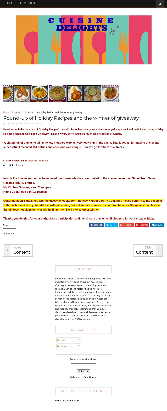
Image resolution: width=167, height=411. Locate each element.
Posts (61, 340)
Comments (64, 346)
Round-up (17, 112)
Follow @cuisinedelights (68, 400)
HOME (9, 3)
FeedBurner (90, 377)
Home (6, 112)
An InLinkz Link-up (13, 165)
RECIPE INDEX (27, 3)
